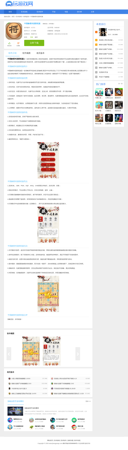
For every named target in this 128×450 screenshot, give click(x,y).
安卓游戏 (24, 12)
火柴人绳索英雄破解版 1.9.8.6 (21, 378)
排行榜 (79, 12)
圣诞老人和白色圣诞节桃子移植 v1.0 (65, 378)
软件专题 (77, 440)
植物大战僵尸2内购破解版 (107, 49)
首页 (10, 12)
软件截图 (26, 53)
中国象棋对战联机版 (36, 16)
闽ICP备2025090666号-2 (70, 443)
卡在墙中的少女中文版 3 (19, 388)
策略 (31, 37)
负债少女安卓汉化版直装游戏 (108, 58)
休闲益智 (26, 16)
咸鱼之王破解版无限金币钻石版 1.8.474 (24, 393)
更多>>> (88, 401)
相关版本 (40, 53)
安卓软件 (40, 12)
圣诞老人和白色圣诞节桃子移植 (109, 40)
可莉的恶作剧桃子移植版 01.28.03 (64, 388)
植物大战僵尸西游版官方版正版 (109, 44)
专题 (66, 12)
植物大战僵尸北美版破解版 (108, 54)
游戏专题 (70, 440)
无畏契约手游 (103, 72)
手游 (53, 12)
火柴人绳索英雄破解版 (106, 63)
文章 (92, 12)
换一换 (120, 83)
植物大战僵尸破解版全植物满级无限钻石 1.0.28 (69, 393)
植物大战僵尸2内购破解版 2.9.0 (21, 383)
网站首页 (50, 440)
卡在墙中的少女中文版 (115, 30)
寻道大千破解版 (104, 77)
